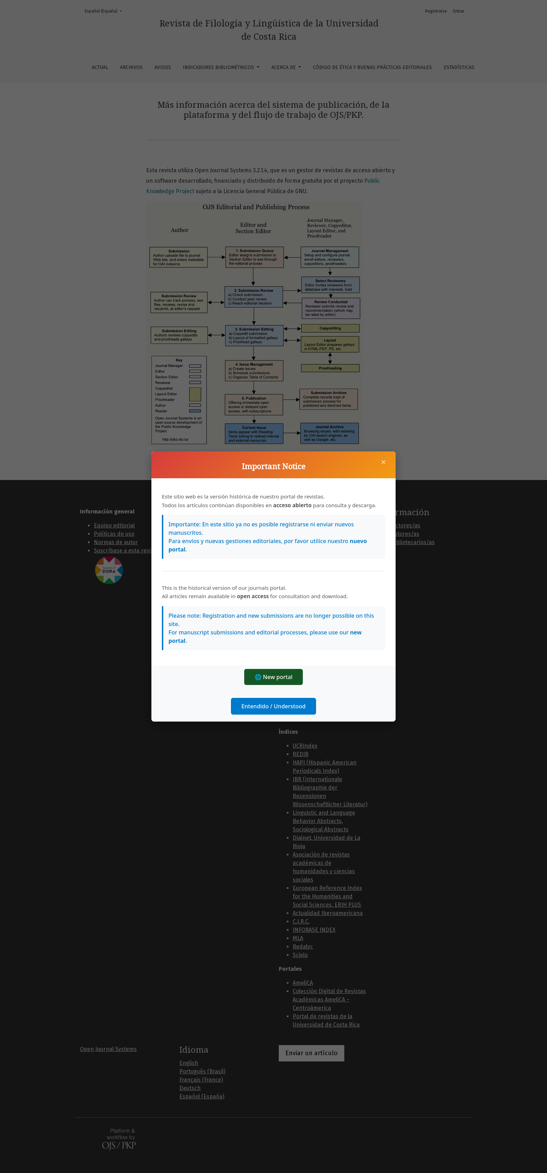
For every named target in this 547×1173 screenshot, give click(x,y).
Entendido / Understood (273, 706)
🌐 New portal (274, 677)
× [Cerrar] (383, 462)
